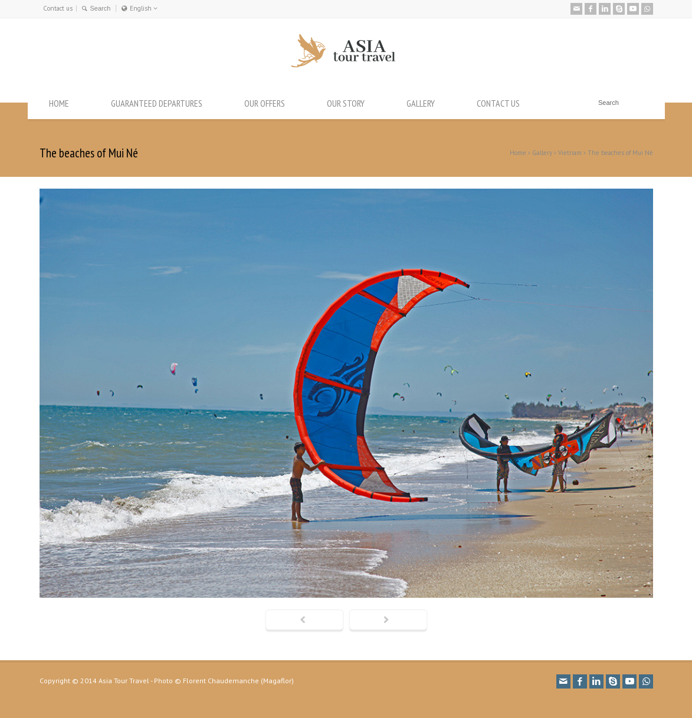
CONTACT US (498, 103)
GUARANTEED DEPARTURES (156, 103)
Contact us (58, 8)
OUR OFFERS (264, 103)
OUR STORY (346, 103)
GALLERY (420, 103)
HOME (59, 103)
